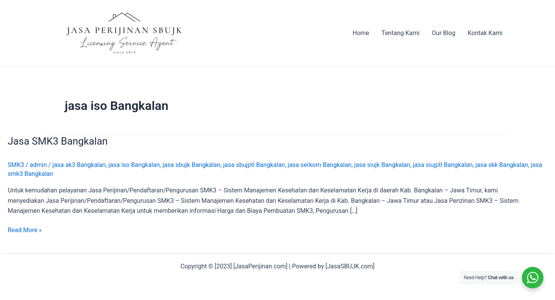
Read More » (25, 230)
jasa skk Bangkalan (501, 165)
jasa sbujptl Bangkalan (254, 165)
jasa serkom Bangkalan (320, 165)
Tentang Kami (400, 33)
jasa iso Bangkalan (134, 165)
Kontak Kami (485, 33)
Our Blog (443, 33)
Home (361, 33)
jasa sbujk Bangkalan (191, 165)
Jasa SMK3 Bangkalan (58, 141)
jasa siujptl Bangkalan (443, 165)
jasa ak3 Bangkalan (79, 165)
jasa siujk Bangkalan (382, 165)
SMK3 (16, 165)
